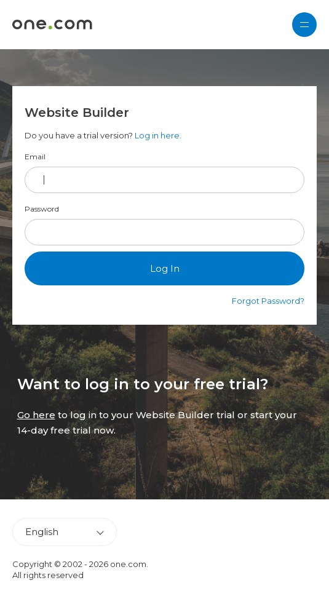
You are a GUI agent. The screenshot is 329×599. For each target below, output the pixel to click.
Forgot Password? (268, 301)
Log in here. (158, 135)
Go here (36, 415)
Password (42, 209)
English (41, 532)
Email (35, 157)
